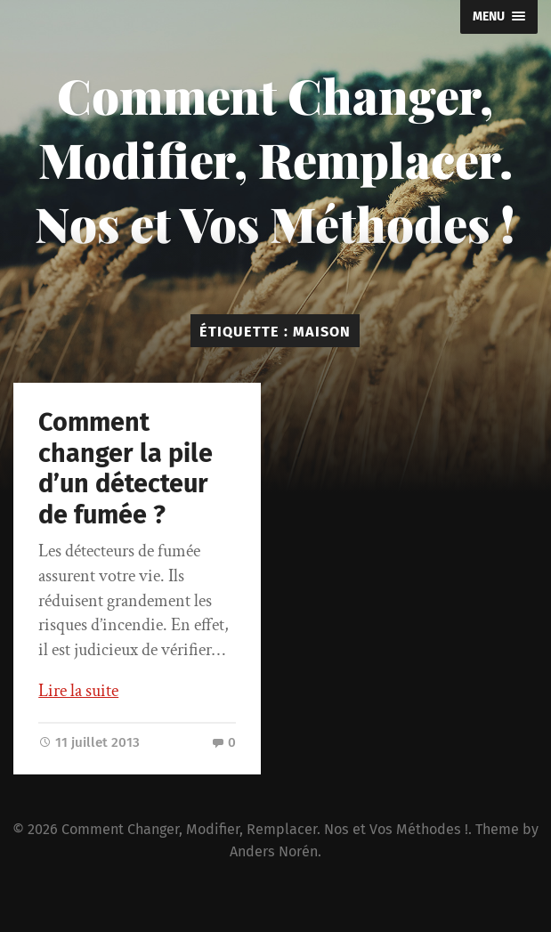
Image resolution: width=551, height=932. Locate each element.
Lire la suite (78, 690)
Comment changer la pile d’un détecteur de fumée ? (125, 469)
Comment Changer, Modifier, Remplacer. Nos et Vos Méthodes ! (275, 159)
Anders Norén (274, 851)
